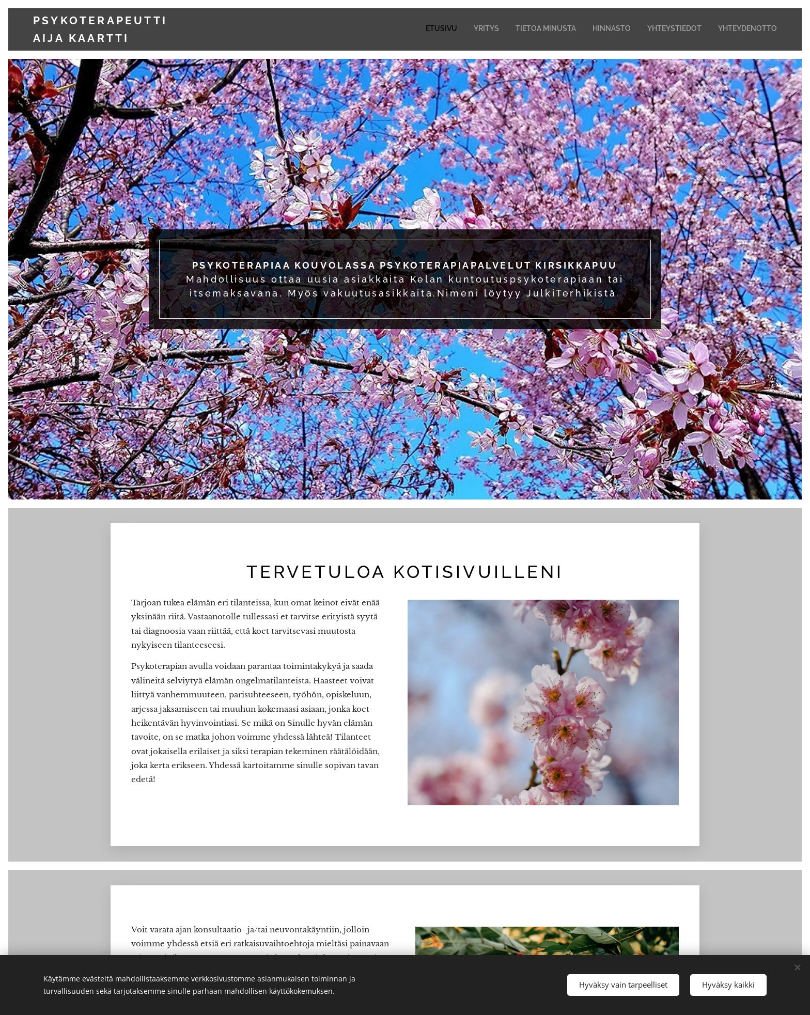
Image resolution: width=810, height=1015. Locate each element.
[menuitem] (697, 29)
